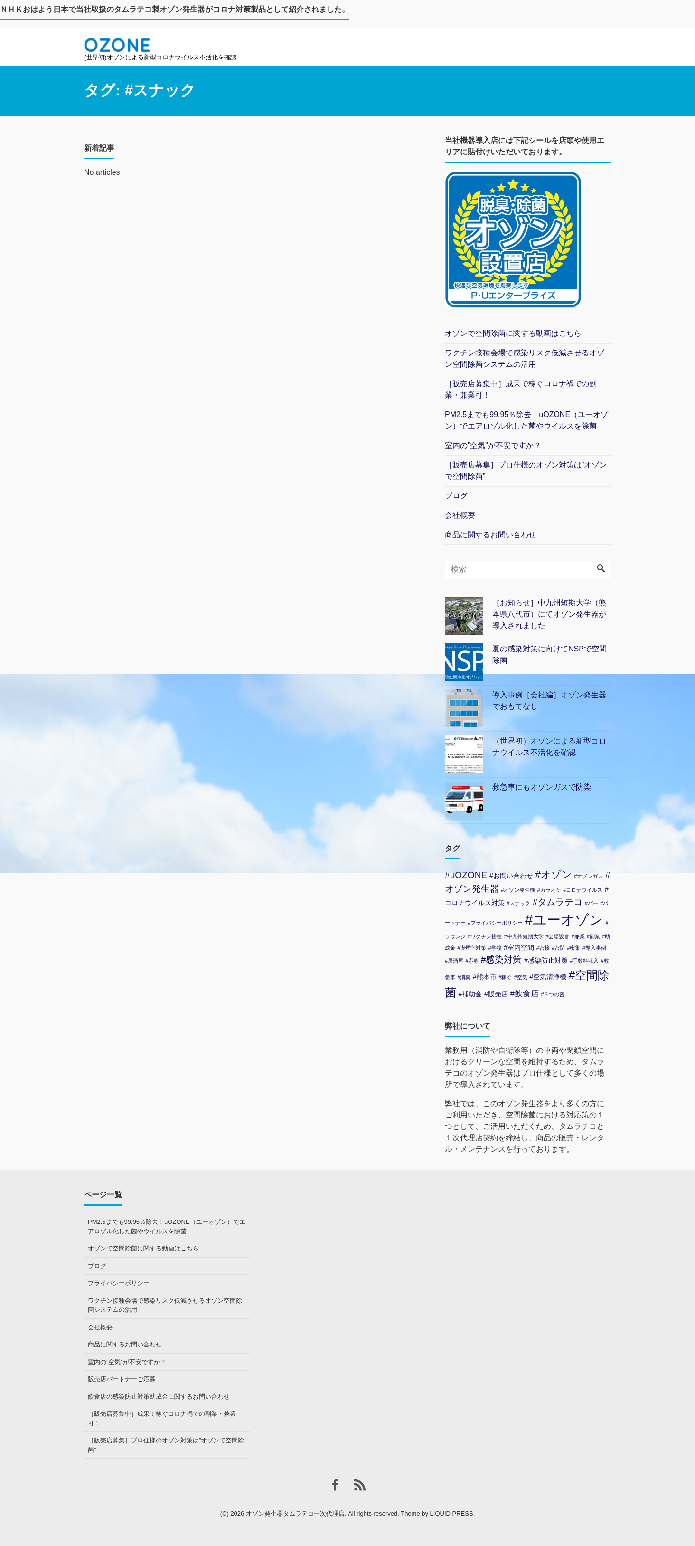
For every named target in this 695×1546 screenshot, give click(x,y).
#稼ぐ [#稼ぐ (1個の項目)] (505, 977)
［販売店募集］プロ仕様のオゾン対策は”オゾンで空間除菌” (526, 470)
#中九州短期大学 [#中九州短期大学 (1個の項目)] (524, 936)
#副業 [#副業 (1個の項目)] (593, 936)
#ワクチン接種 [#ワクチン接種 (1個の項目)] (485, 936)
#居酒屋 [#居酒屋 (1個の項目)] (454, 961)
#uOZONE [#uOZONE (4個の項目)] (466, 875)
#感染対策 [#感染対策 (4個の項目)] (501, 959)
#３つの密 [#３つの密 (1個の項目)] (552, 994)
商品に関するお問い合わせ (490, 535)
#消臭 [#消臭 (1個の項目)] (463, 977)
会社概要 (460, 515)
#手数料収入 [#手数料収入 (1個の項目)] (584, 961)
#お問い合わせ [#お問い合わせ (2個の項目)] (511, 875)
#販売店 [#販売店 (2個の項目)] (496, 994)
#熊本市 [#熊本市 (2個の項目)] (485, 977)
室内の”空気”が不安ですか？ (493, 445)
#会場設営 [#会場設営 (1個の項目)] (557, 936)
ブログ (456, 496)
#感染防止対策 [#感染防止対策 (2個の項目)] (546, 960)
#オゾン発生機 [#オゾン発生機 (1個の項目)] (518, 890)
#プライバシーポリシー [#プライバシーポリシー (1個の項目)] (495, 923)
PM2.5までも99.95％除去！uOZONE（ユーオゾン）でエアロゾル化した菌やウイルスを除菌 (526, 420)
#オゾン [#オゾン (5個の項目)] (553, 874)
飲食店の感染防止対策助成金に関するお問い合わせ (159, 1396)
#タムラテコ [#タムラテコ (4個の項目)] (558, 902)
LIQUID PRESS (451, 1513)
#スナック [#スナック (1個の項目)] (518, 903)
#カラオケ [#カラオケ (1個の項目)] (549, 890)
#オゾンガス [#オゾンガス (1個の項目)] (588, 876)
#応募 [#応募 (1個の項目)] (472, 961)
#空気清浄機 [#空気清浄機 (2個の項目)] (547, 977)
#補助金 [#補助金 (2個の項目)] (470, 994)
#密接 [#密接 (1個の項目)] (543, 948)
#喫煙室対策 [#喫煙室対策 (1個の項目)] (471, 948)
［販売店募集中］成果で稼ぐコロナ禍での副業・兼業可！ (521, 389)
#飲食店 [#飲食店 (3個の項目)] (524, 993)
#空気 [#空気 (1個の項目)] (520, 977)
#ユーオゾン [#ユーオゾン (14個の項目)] (564, 919)
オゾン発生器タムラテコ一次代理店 (295, 1513)
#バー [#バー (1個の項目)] (591, 903)
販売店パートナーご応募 (122, 1379)
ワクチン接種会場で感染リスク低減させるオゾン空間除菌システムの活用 (524, 358)
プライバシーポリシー (119, 1283)
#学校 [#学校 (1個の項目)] (495, 948)
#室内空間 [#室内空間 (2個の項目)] (519, 947)
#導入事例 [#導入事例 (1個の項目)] (594, 948)
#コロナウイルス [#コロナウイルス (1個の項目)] (582, 890)
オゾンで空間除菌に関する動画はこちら (513, 333)
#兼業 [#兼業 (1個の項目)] (578, 936)
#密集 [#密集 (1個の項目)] (574, 948)
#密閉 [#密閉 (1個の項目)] (558, 948)
